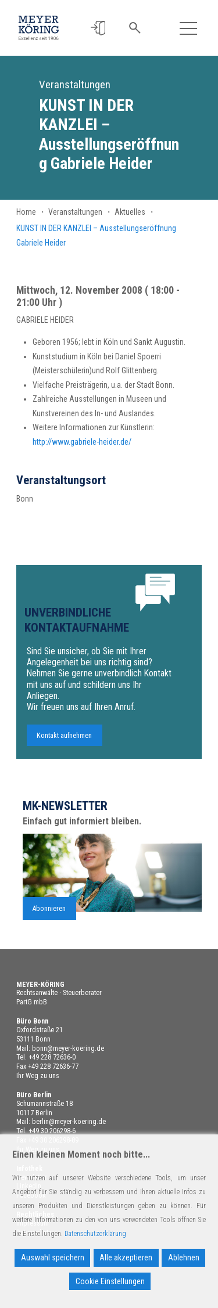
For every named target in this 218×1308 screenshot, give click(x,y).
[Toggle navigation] (188, 28)
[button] (98, 28)
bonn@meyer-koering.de (68, 1048)
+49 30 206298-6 (52, 1131)
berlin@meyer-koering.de (69, 1122)
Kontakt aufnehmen (64, 740)
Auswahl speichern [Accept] (52, 1257)
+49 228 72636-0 (52, 1057)
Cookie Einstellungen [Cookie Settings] (110, 1281)
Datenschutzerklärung (95, 1234)
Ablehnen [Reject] (183, 1257)
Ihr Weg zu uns (37, 1076)
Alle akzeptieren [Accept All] (125, 1257)
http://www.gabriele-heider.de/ (82, 441)
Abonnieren (49, 913)
